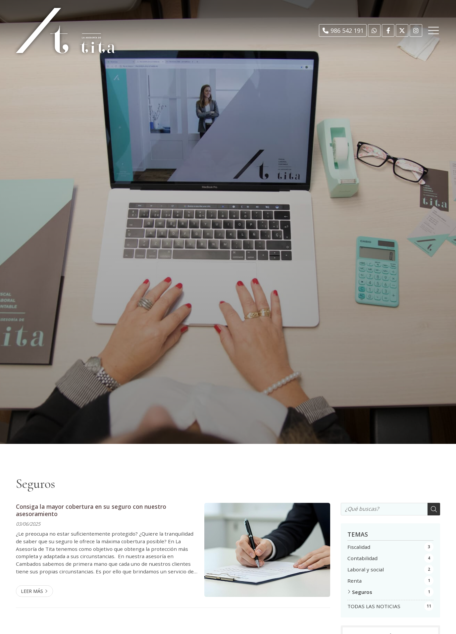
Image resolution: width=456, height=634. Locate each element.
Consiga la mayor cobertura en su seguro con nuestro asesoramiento (91, 510)
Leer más (32, 591)
